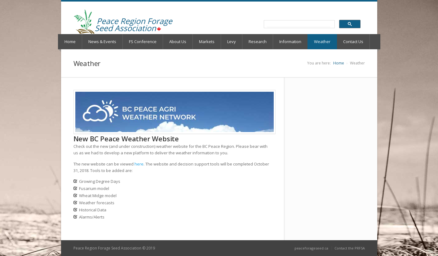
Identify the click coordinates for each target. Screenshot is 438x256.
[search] (298, 24)
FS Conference (143, 41)
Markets (207, 41)
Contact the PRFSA (349, 248)
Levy (231, 41)
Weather (322, 41)
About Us (177, 41)
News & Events (102, 41)
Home (70, 41)
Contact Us (353, 41)
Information (290, 41)
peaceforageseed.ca (311, 248)
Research (258, 41)
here (139, 164)
